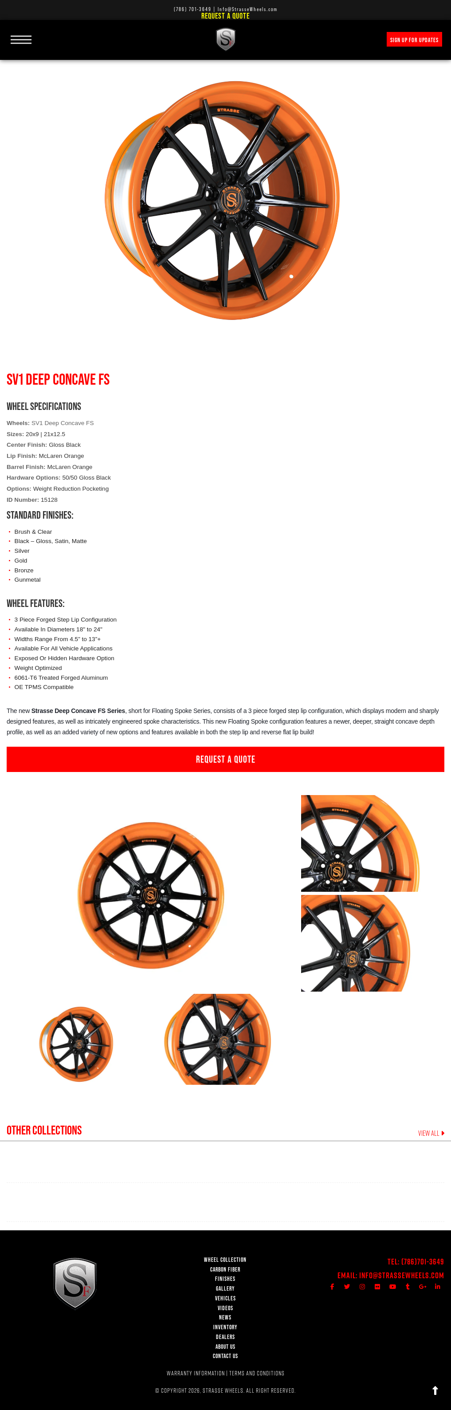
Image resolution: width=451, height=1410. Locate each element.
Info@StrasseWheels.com (401, 1275)
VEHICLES (225, 1298)
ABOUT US (225, 1346)
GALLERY (225, 1288)
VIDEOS (225, 1308)
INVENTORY (225, 1327)
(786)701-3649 (422, 1261)
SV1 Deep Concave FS (62, 423)
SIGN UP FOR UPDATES (414, 39)
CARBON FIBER (225, 1269)
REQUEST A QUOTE (225, 759)
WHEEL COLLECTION (225, 1259)
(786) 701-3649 (193, 9)
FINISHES (225, 1279)
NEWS (225, 1317)
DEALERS (225, 1337)
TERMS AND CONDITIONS (257, 1373)
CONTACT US (225, 1356)
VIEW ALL (431, 1133)
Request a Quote (225, 15)
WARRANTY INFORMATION (196, 1373)
